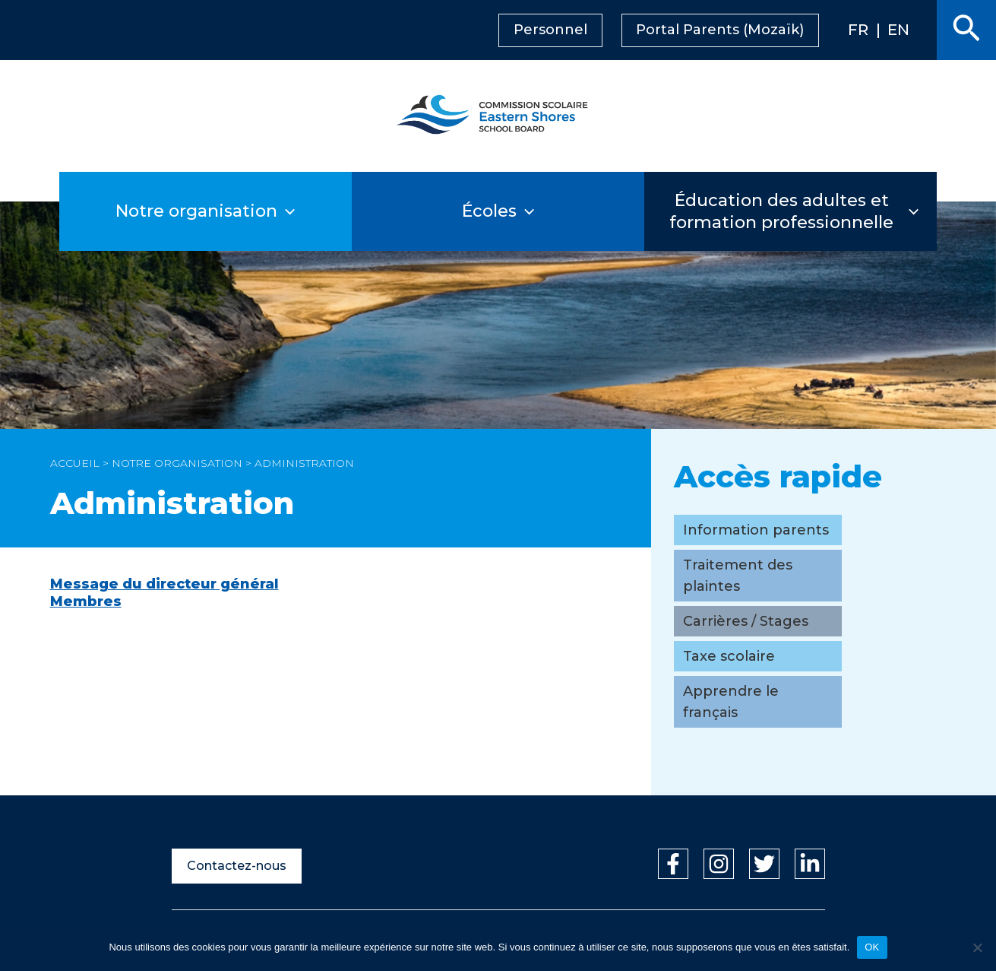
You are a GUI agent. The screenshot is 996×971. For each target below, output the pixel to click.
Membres (86, 601)
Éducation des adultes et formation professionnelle (792, 211)
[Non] (977, 947)
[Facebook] (673, 864)
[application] (308, 211)
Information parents (756, 530)
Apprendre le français (731, 702)
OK (872, 947)
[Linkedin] (810, 864)
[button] (966, 30)
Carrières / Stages (745, 621)
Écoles (498, 211)
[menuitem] (875, 30)
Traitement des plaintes (737, 576)
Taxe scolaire (729, 656)
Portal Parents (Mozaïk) (743, 29)
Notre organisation (205, 211)
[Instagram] (719, 864)
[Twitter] (764, 864)
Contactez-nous (236, 865)
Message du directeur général (164, 584)
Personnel (575, 29)
